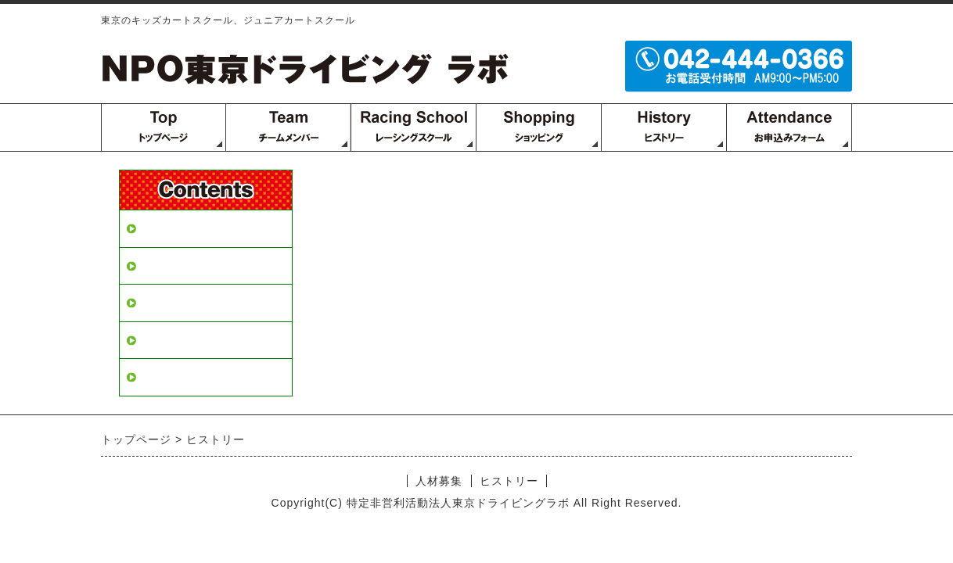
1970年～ (165, 302)
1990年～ (165, 340)
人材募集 (164, 228)
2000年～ (165, 377)
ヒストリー (170, 266)
